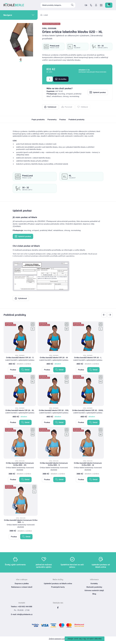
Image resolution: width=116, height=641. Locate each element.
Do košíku (60, 79)
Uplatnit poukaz (97, 92)
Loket (46, 15)
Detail (25, 369)
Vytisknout (50, 107)
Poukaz (13, 370)
